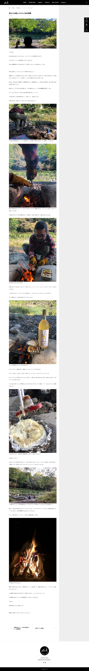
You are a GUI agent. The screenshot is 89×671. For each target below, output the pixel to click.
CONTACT (47, 2)
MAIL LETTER (55, 2)
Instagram (63, 2)
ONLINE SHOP (32, 2)
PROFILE (40, 2)
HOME (24, 2)
